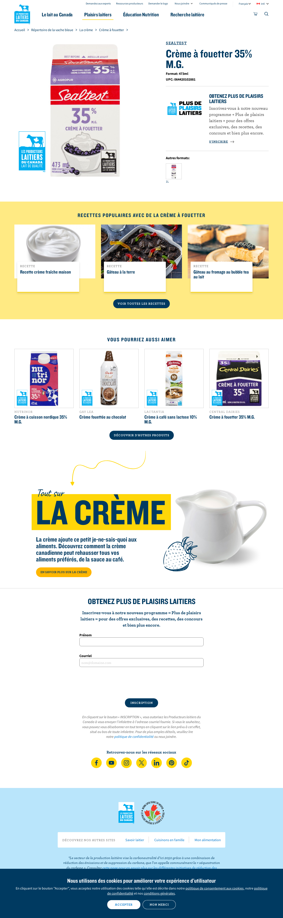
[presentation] (141, 682)
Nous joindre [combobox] (182, 3)
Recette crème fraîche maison (45, 272)
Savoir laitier (134, 840)
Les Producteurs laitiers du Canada (22, 13)
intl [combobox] (263, 3)
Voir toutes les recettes (141, 303)
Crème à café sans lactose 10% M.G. (170, 419)
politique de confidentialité (134, 736)
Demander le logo (158, 3)
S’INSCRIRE (221, 141)
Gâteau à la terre (121, 272)
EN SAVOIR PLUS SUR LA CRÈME (63, 572)
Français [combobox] (243, 3)
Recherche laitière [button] (187, 14)
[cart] (255, 15)
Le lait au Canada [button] (57, 14)
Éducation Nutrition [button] (141, 14)
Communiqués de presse (213, 3)
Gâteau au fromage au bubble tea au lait (221, 274)
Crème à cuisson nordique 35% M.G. (40, 419)
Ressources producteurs (129, 3)
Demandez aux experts (98, 3)
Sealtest (176, 43)
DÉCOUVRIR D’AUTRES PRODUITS (141, 435)
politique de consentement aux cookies (214, 888)
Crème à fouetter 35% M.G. (232, 416)
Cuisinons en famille (169, 840)
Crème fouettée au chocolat (102, 416)
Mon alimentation (208, 840)
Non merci (159, 904)
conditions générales (159, 893)
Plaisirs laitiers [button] (97, 14)
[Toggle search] (266, 15)
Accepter (124, 904)
